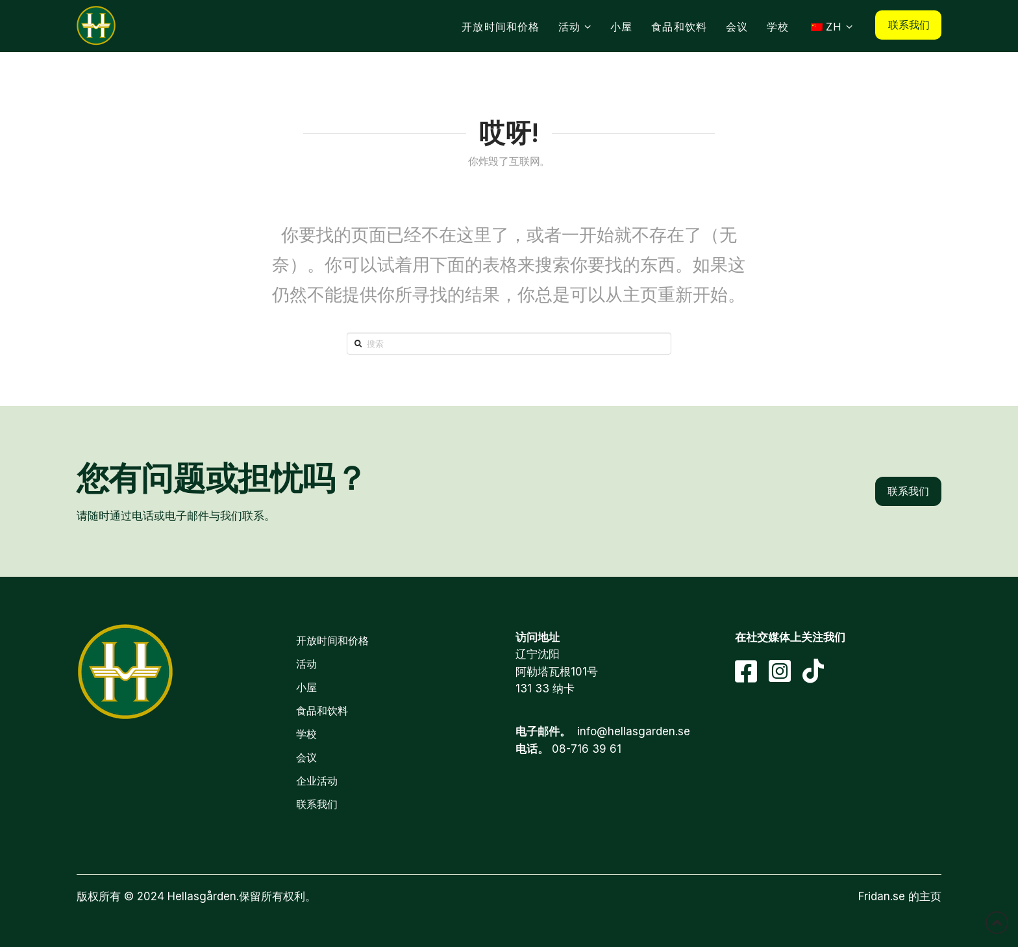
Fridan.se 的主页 (899, 896)
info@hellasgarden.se (633, 731)
